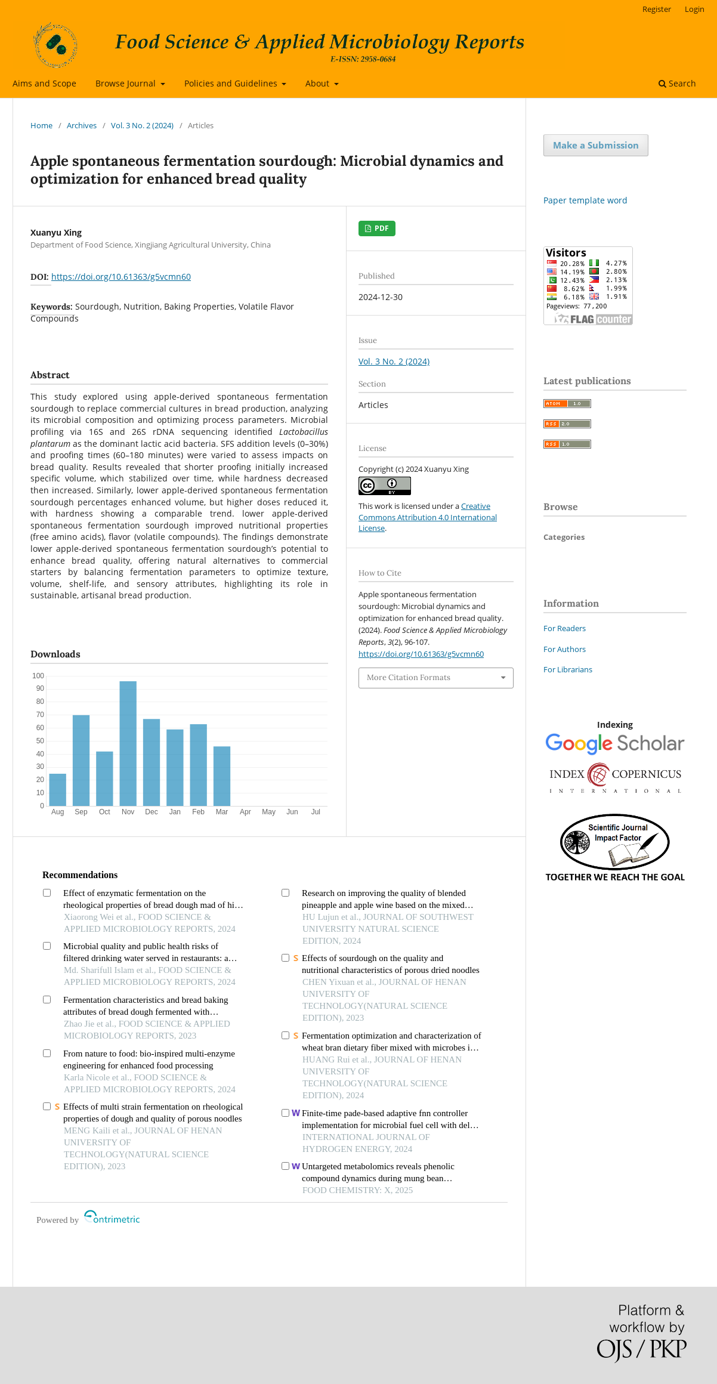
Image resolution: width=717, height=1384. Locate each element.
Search (677, 83)
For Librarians (567, 669)
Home (41, 125)
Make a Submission (596, 145)
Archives (82, 125)
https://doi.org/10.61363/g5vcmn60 (121, 276)
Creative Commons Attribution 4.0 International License (427, 517)
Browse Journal (126, 83)
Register (656, 9)
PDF (381, 228)
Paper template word (585, 200)
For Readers (564, 628)
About (318, 83)
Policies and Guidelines (232, 83)
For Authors (564, 649)
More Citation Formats (408, 677)
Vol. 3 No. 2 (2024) (142, 125)
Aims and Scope (44, 83)
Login (694, 9)
